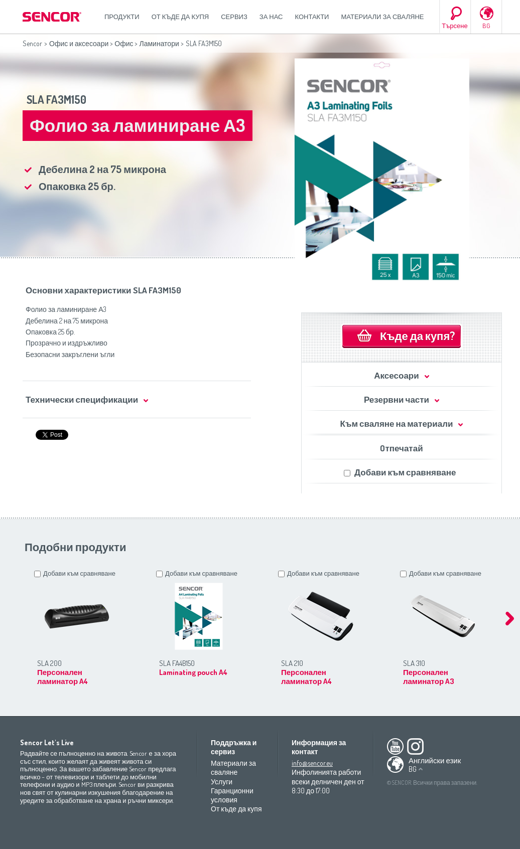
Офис (123, 43)
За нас (271, 17)
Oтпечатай (401, 448)
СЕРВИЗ (234, 17)
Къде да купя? (417, 335)
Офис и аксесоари (78, 43)
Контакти (312, 17)
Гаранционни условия (232, 795)
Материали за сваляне (382, 17)
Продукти (122, 17)
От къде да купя (180, 17)
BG (486, 26)
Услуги (221, 781)
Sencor (32, 43)
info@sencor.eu (312, 763)
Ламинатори (159, 43)
